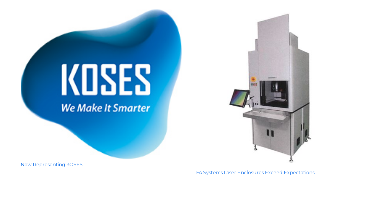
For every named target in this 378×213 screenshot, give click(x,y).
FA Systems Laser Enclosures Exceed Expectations (255, 172)
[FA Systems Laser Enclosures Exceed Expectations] (276, 88)
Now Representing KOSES (52, 164)
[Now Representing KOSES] (101, 84)
